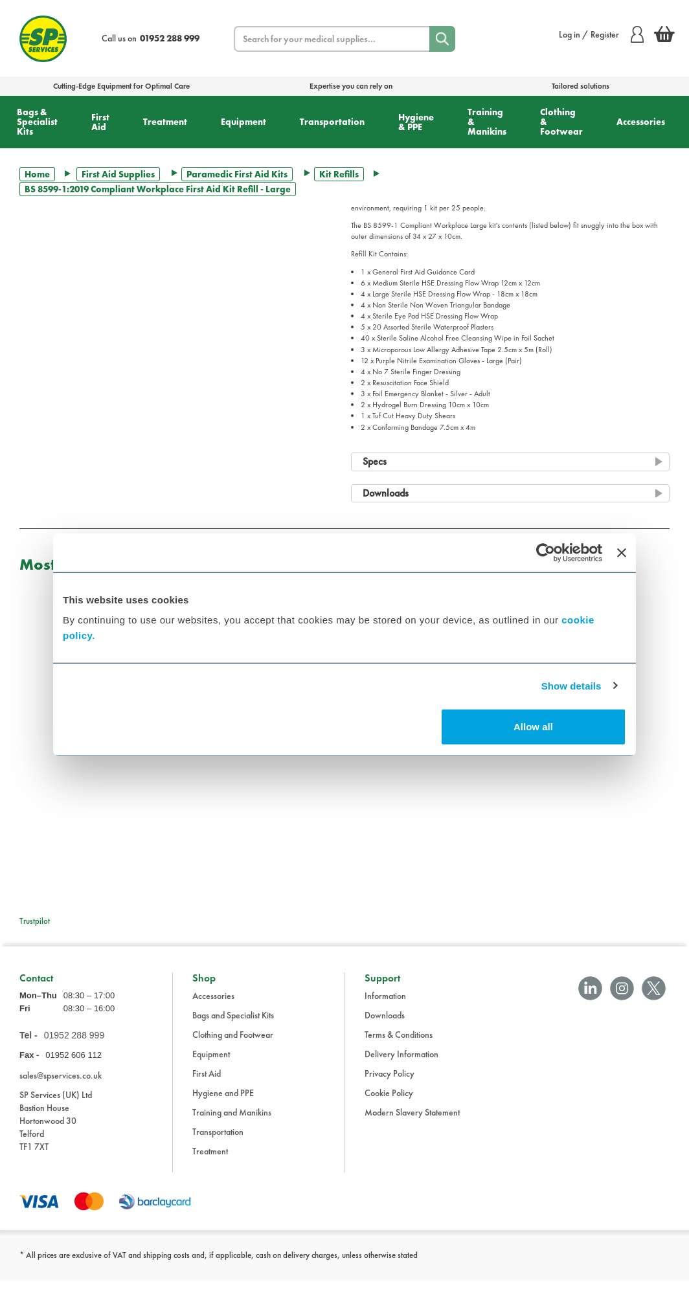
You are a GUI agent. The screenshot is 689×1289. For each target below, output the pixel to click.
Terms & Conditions (399, 1042)
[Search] (442, 39)
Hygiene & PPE (416, 122)
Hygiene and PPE (223, 1100)
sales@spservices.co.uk (60, 1083)
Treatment (165, 122)
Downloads (385, 1023)
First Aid (100, 122)
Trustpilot (34, 920)
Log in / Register (601, 34)
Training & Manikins (487, 121)
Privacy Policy (389, 1081)
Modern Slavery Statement (412, 1120)
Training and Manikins (231, 1120)
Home (37, 174)
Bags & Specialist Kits (37, 121)
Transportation (332, 122)
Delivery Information (401, 1062)
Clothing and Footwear (232, 1042)
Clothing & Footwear (561, 121)
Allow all (533, 726)
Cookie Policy (389, 1100)
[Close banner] (621, 552)
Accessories (640, 122)
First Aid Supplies (118, 174)
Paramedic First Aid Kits (237, 174)
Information (385, 1003)
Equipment (243, 122)
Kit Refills (339, 174)
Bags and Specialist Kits (233, 1023)
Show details (571, 685)
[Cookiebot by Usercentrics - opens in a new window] (545, 552)
